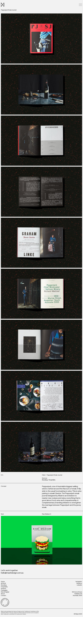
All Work (3, 583)
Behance (79, 583)
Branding (45, 480)
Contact (3, 595)
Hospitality (52, 480)
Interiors (3, 588)
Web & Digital (5, 592)
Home (3, 581)
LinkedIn (79, 585)
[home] (2, 5)
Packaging (4, 590)
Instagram (79, 581)
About (3, 594)
